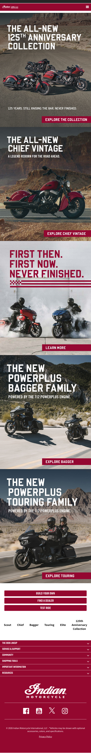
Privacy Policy (45, 736)
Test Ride (45, 608)
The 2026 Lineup (9, 643)
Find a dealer (46, 600)
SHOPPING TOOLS (10, 661)
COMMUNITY (7, 655)
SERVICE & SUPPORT (11, 649)
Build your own (45, 593)
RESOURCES (7, 673)
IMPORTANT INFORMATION (14, 667)
